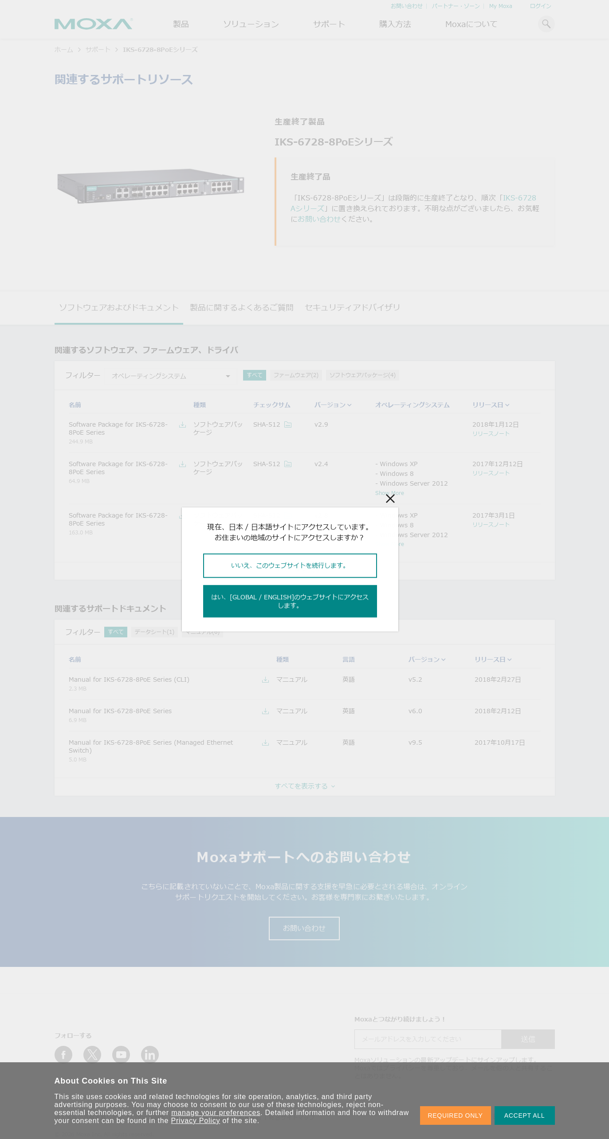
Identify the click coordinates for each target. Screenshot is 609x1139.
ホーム (64, 49)
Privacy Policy (195, 1120)
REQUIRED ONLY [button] (455, 1115)
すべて (255, 375)
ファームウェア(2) (296, 375)
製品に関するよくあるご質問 (242, 307)
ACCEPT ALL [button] (524, 1115)
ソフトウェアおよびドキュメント (119, 307)
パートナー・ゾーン (456, 6)
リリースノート (491, 433)
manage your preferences (215, 1112)
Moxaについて (471, 24)
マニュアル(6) (202, 631)
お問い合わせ (407, 6)
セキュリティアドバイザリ (353, 307)
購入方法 (395, 24)
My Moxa (500, 6)
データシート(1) (154, 631)
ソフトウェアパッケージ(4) (363, 375)
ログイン (540, 6)
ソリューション (251, 24)
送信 (528, 1039)
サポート (329, 24)
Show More (389, 492)
